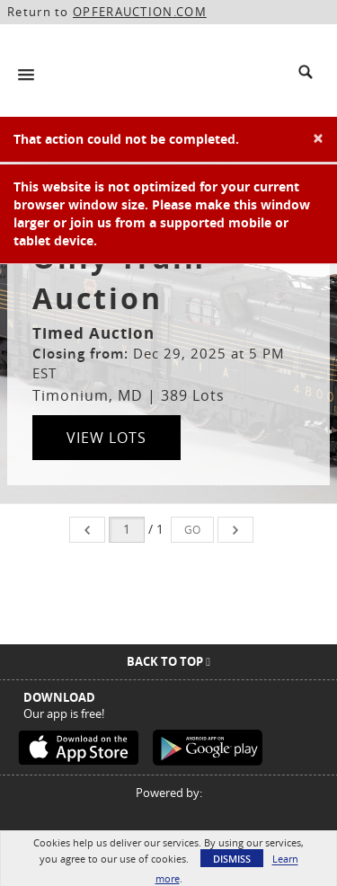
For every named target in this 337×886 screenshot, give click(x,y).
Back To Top (168, 661)
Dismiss (232, 858)
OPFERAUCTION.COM (140, 12)
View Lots (106, 437)
